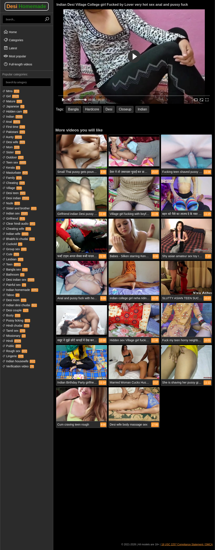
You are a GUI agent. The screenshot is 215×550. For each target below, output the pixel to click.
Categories (13, 40)
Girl (10, 96)
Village (12, 188)
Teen (11, 264)
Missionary (14, 335)
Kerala (11, 167)
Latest (10, 48)
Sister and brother (19, 208)
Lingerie (13, 356)
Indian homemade (20, 290)
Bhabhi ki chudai (18, 239)
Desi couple (15, 310)
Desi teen (13, 193)
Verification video (18, 366)
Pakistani (13, 132)
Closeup (125, 109)
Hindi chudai (15, 325)
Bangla (73, 109)
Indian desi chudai (19, 305)
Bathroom (13, 274)
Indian (12, 116)
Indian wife (15, 234)
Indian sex (15, 213)
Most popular (14, 56)
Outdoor (13, 157)
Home (10, 32)
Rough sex (14, 351)
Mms (10, 91)
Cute (10, 254)
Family (12, 177)
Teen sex (14, 162)
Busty (11, 315)
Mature (12, 101)
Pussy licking (16, 320)
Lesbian (12, 259)
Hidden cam (14, 111)
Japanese (13, 106)
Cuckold (12, 244)
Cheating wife (16, 228)
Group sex (14, 249)
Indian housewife (18, 361)
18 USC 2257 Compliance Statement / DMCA (187, 544)
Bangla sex (15, 269)
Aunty (12, 137)
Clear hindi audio (18, 223)
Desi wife (13, 142)
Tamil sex (13, 330)
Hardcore (92, 109)
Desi (26, 6)
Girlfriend (13, 218)
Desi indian (15, 198)
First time (13, 126)
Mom (11, 147)
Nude (11, 203)
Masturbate (15, 172)
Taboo (11, 295)
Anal (11, 121)
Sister (11, 152)
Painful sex (14, 284)
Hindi (11, 341)
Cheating (13, 183)
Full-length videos (17, 64)
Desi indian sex (18, 279)
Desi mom (14, 300)
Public (11, 346)
